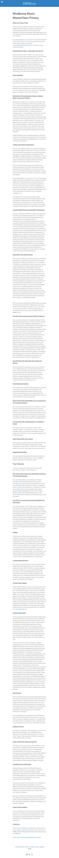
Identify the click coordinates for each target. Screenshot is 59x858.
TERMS (29, 848)
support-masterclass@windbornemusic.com (29, 837)
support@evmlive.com (20, 489)
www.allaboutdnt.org (21, 609)
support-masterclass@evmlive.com (26, 830)
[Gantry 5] (29, 3)
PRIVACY (42, 846)
